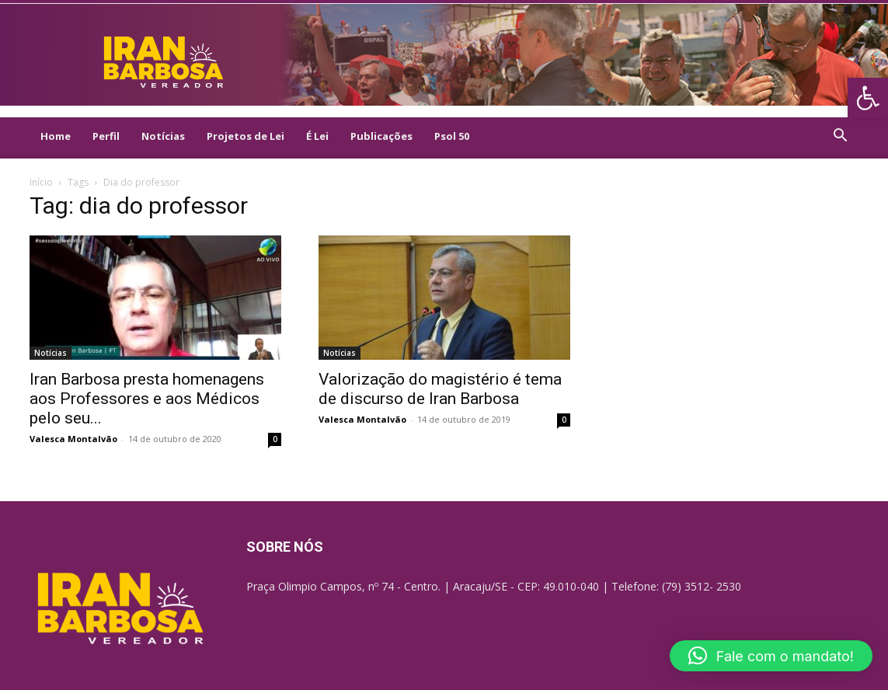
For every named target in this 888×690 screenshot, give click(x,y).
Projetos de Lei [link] (245, 136)
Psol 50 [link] (451, 136)
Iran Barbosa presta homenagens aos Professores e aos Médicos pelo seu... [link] (147, 398)
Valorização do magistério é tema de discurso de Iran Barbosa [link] (440, 389)
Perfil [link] (106, 136)
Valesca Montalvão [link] (73, 438)
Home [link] (55, 136)
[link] (868, 98)
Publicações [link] (381, 136)
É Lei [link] (317, 136)
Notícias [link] (163, 136)
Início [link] (41, 182)
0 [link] (275, 439)
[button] (771, 655)
